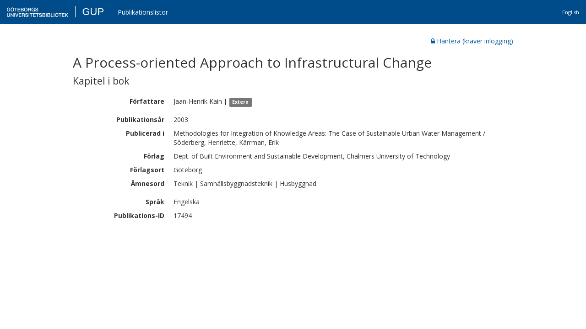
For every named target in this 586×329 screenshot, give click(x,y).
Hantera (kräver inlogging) (472, 41)
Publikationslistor (143, 12)
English (570, 12)
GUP (93, 11)
